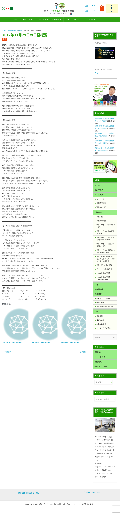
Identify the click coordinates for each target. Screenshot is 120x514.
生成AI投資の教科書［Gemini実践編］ (103, 279)
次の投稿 (84, 352)
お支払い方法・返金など (105, 308)
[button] (112, 8)
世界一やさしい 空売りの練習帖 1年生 (105, 246)
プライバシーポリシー (91, 492)
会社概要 (98, 296)
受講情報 (98, 354)
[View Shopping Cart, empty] (102, 8)
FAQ (96, 286)
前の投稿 (6, 352)
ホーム (4, 30)
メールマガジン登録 (103, 330)
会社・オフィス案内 (103, 300)
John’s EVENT (101, 326)
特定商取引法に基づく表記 (28, 493)
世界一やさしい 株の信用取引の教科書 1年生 (105, 239)
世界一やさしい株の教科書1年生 (106, 227)
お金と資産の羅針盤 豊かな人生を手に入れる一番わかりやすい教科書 (106, 259)
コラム (97, 313)
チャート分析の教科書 (104, 270)
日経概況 (100, 318)
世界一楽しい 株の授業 (104, 266)
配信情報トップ (13, 30)
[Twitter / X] (3, 8)
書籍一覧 (100, 217)
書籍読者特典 (101, 204)
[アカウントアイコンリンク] (95, 8)
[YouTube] (7, 8)
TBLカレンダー (102, 208)
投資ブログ (100, 322)
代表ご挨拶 (100, 304)
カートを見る (100, 359)
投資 (20, 30)
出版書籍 (98, 213)
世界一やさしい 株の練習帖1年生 (105, 233)
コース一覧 (100, 200)
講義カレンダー (101, 369)
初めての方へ (100, 190)
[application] (47, 19)
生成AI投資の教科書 (103, 274)
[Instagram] (11, 8)
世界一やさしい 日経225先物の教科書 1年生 (106, 252)
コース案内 (99, 195)
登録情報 (98, 364)
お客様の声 (99, 291)
